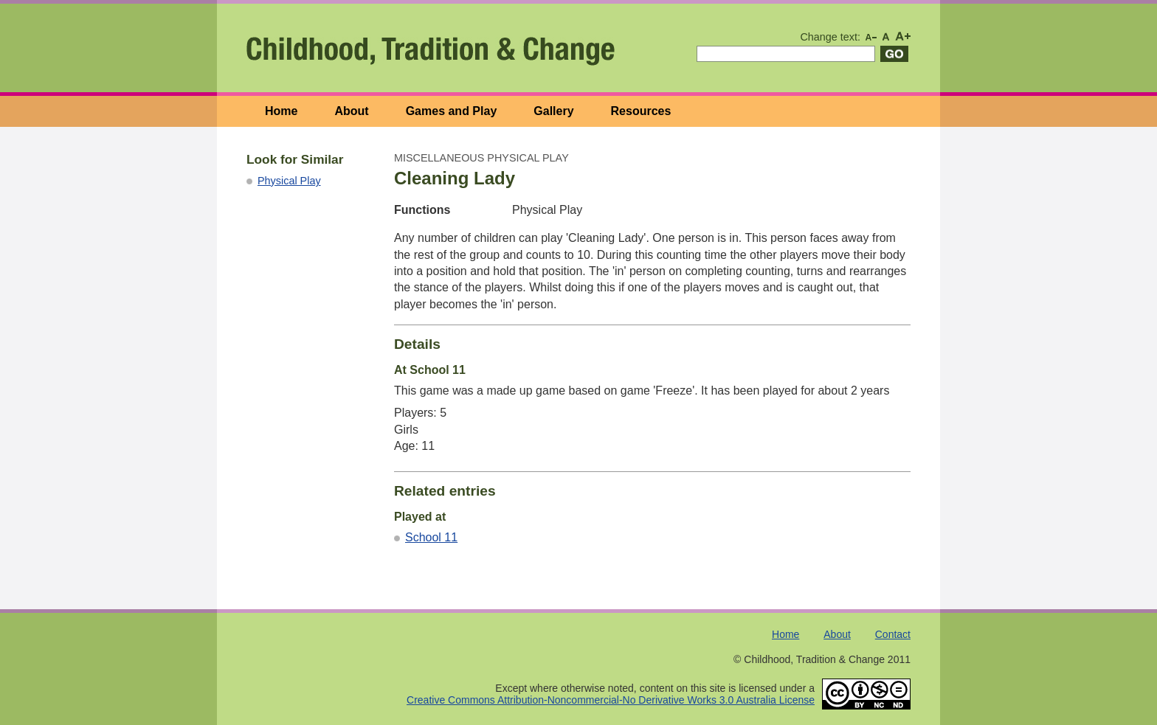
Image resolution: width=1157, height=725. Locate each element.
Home (281, 111)
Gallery (553, 111)
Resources (641, 111)
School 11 (431, 537)
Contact (893, 634)
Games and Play (451, 111)
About (351, 111)
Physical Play (289, 181)
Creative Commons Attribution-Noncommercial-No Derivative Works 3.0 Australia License (611, 700)
